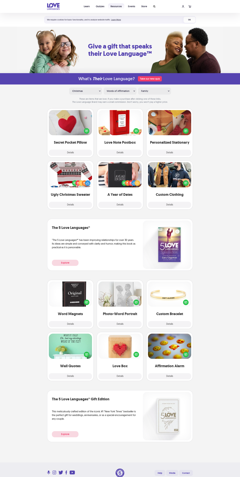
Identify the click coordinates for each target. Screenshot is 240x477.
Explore (65, 262)
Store (144, 6)
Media (172, 473)
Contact (186, 473)
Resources (116, 6)
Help (160, 473)
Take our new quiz (150, 78)
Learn (87, 6)
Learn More (116, 19)
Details (70, 152)
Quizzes (100, 6)
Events (131, 6)
